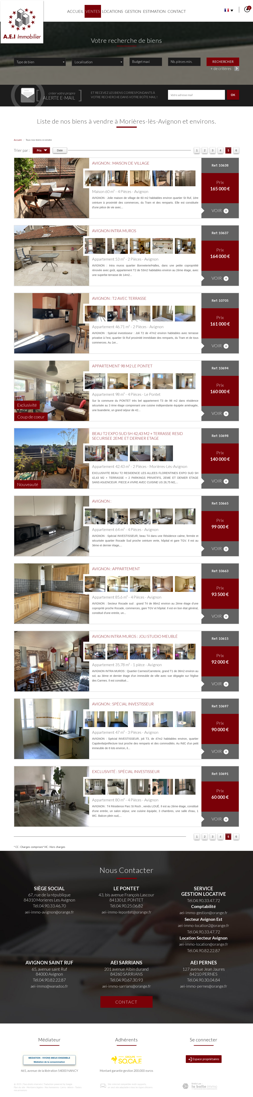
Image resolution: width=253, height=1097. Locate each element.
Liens (63, 1087)
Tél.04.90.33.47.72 (203, 900)
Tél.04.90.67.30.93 (126, 979)
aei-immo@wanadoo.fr (49, 986)
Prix (42, 151)
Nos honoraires (52, 1087)
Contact (177, 11)
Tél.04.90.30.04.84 (203, 979)
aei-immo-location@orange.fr (203, 944)
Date (60, 150)
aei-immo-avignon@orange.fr (49, 912)
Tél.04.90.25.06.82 (126, 905)
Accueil (75, 11)
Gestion (133, 11)
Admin (70, 1087)
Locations (112, 11)
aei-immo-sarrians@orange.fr (126, 986)
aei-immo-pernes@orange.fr (203, 986)
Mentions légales (35, 1087)
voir (219, 210)
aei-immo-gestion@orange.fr (203, 912)
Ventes (93, 11)
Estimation (154, 11)
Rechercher (223, 61)
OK (233, 94)
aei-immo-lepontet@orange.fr (126, 912)
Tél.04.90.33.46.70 (49, 905)
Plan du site (19, 1087)
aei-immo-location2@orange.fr (203, 925)
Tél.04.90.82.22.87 (203, 950)
